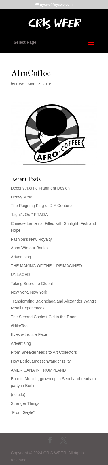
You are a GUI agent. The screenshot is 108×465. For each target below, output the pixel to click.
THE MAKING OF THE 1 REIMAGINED (46, 265)
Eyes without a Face (29, 334)
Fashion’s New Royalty (31, 239)
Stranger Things (25, 403)
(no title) (18, 394)
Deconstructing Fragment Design (40, 188)
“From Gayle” (23, 412)
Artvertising (21, 256)
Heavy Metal (22, 197)
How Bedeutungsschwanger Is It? (41, 361)
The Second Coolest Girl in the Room (44, 317)
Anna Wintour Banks (29, 248)
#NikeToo (19, 326)
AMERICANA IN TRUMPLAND (38, 370)
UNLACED (20, 274)
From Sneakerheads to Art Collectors (44, 352)
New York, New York (29, 292)
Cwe (20, 84)
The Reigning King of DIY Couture (41, 205)
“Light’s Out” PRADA (29, 214)
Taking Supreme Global (32, 283)
